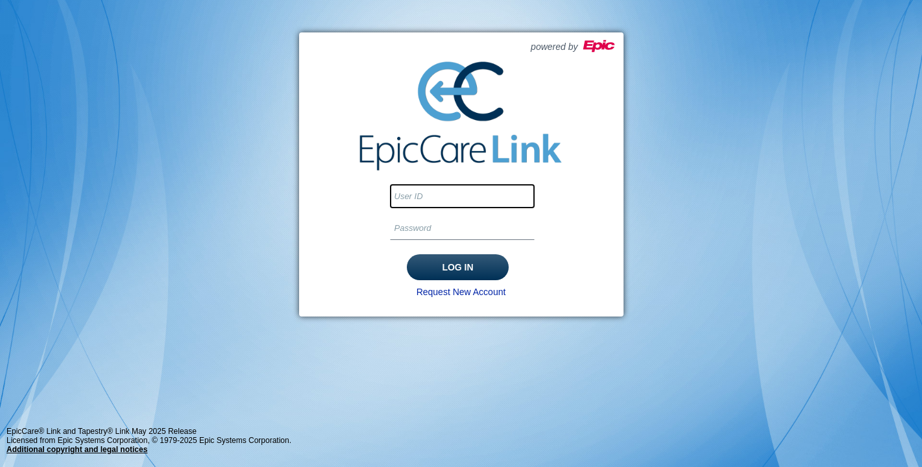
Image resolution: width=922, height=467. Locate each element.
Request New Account (461, 292)
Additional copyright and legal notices (76, 449)
